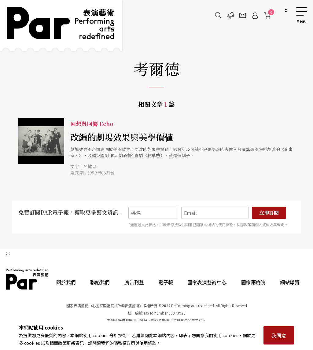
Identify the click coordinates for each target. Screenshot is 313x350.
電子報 (165, 282)
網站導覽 (290, 282)
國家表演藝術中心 (206, 282)
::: (287, 9)
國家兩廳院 (253, 282)
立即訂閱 (269, 212)
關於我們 (66, 282)
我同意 (278, 335)
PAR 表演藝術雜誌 (27, 279)
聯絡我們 (100, 282)
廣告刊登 (134, 282)
